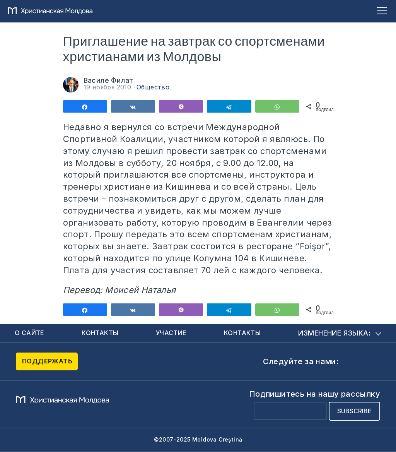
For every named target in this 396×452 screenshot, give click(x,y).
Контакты (100, 333)
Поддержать (47, 361)
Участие (171, 333)
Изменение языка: (339, 333)
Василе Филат (108, 80)
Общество (153, 87)
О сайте (29, 333)
